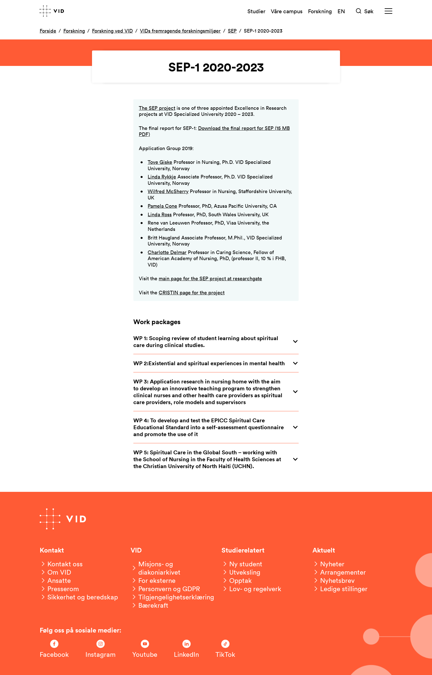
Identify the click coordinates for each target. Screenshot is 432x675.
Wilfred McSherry (168, 191)
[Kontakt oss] (61, 564)
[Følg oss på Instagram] (100, 649)
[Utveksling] (241, 572)
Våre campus (287, 11)
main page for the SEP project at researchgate (210, 278)
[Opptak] (237, 580)
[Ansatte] (55, 580)
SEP (232, 30)
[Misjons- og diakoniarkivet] (170, 568)
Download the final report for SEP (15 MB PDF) (214, 131)
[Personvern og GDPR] (165, 589)
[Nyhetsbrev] (333, 580)
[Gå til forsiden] (52, 11)
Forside (48, 30)
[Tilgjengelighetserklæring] (172, 597)
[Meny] (388, 11)
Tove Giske (160, 162)
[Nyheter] (328, 564)
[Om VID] (55, 572)
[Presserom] (59, 589)
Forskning (320, 11)
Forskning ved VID (112, 30)
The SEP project (157, 108)
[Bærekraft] (149, 605)
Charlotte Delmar (167, 252)
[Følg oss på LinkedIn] (186, 649)
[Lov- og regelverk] (251, 589)
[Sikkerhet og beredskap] (79, 597)
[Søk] (365, 11)
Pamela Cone (162, 205)
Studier (256, 11)
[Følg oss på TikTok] (225, 649)
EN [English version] (341, 11)
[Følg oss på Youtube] (144, 649)
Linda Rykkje (162, 176)
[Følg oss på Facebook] (54, 649)
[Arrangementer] (339, 572)
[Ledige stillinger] (340, 589)
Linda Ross (160, 214)
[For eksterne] (153, 580)
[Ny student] (242, 564)
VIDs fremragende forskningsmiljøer (180, 30)
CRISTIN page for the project (192, 292)
